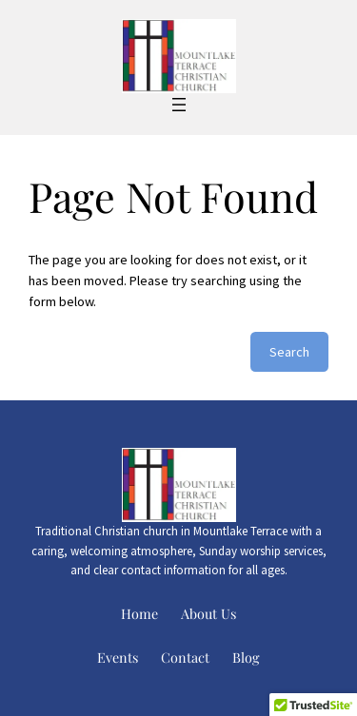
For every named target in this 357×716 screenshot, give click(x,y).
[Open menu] (179, 104)
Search (289, 351)
